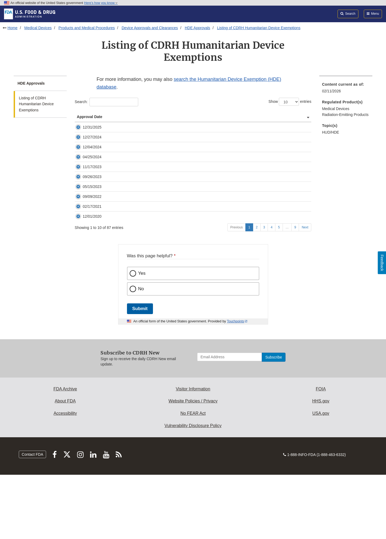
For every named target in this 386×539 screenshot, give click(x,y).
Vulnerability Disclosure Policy (193, 490)
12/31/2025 (92, 132)
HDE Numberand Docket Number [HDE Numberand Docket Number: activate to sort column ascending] (131, 119)
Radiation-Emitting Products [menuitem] (345, 114)
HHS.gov (320, 465)
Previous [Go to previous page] (236, 291)
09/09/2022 (92, 239)
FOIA (321, 453)
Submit (140, 372)
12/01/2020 (92, 270)
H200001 (121, 254)
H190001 (121, 270)
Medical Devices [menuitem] (335, 109)
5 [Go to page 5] (279, 291)
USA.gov (320, 477)
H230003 (121, 193)
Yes (142, 337)
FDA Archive (65, 453)
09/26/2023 (92, 209)
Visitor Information (193, 453)
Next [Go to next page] (305, 291)
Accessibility (65, 477)
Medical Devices (38, 28)
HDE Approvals (197, 28)
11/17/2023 (92, 193)
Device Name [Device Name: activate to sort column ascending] (173, 122)
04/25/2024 (92, 178)
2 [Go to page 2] (257, 291)
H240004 (121, 132)
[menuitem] (345, 89)
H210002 (121, 224)
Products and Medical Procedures (86, 28)
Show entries (289, 102)
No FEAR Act (192, 477)
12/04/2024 (92, 168)
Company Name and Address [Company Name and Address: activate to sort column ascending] (275, 122)
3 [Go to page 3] (264, 291)
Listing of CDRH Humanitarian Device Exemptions (258, 28)
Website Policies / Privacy (193, 465)
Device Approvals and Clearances (150, 28)
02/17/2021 (92, 254)
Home (12, 28)
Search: (106, 102)
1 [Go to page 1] (249, 291)
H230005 (121, 178)
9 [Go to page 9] (295, 291)
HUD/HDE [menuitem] (330, 132)
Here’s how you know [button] (101, 3)
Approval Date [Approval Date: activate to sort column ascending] (89, 122)
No (141, 353)
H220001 (121, 209)
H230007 (121, 168)
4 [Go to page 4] (271, 291)
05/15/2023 (92, 224)
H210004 (121, 239)
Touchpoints (235, 385)
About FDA (65, 465)
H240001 (121, 153)
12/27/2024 (92, 153)
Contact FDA (32, 519)
